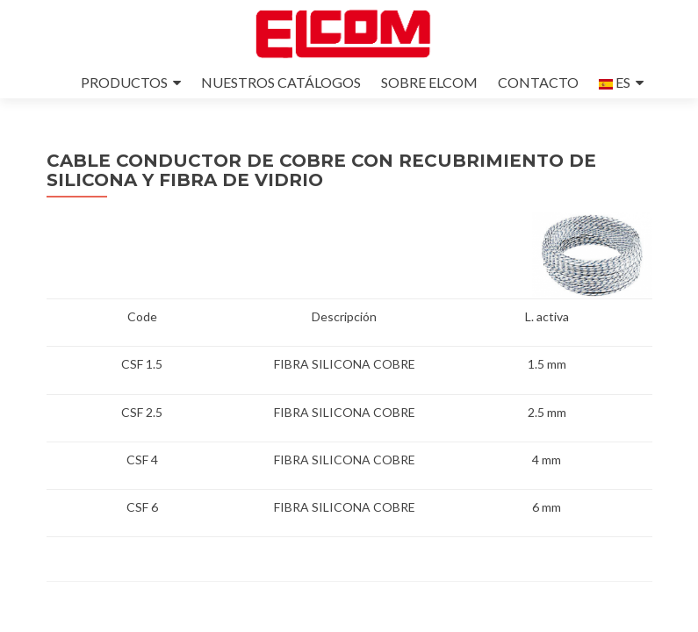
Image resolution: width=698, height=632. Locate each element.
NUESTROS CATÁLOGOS (281, 82)
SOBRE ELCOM (429, 82)
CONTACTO (538, 82)
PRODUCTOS (124, 82)
